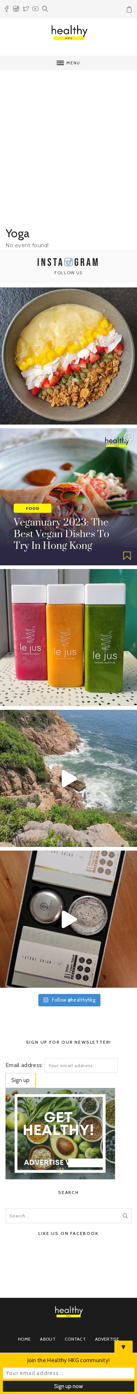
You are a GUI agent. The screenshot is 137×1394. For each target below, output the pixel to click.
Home (24, 1339)
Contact (75, 1339)
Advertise (107, 1339)
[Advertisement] (68, 149)
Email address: (24, 1065)
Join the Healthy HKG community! (68, 1360)
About (48, 1339)
